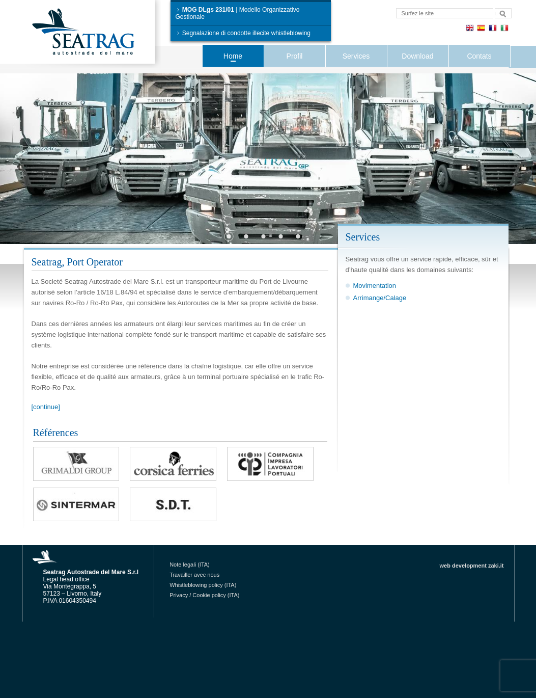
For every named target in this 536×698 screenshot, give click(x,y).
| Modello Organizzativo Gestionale (238, 13)
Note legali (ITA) (190, 564)
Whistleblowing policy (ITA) (203, 585)
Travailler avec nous (194, 575)
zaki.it (496, 565)
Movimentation (375, 285)
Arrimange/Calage (380, 298)
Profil (295, 56)
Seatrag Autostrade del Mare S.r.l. (92, 34)
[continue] (46, 407)
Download (417, 56)
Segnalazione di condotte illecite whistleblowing (243, 33)
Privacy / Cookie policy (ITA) (204, 595)
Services (356, 56)
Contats (479, 56)
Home (232, 56)
